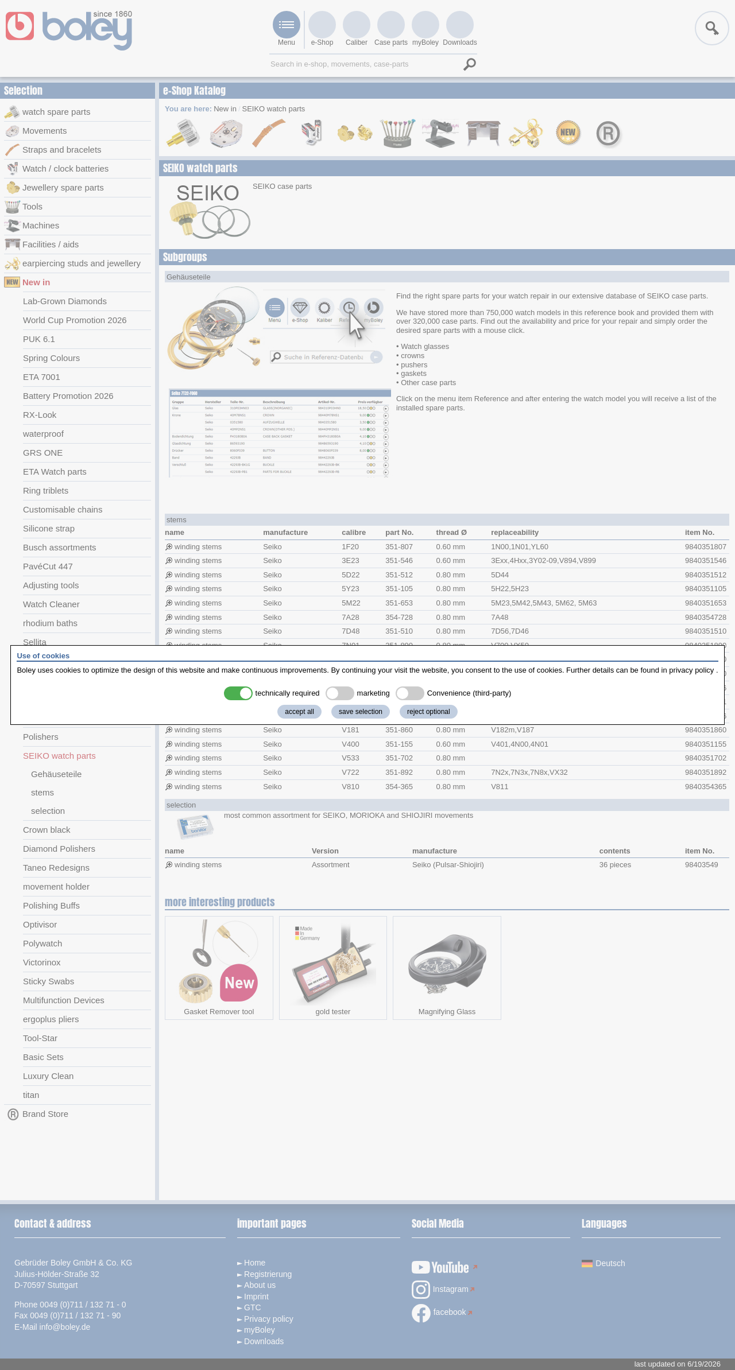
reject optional (428, 712)
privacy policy (691, 670)
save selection (360, 712)
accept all (299, 712)
